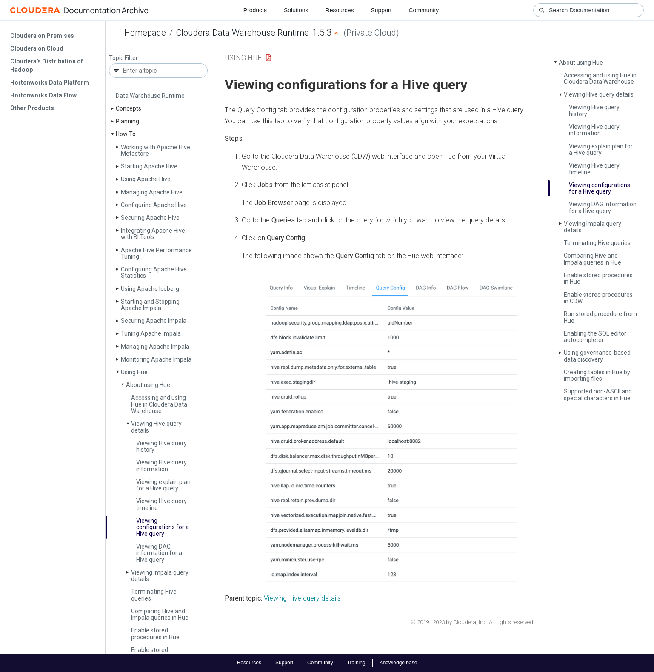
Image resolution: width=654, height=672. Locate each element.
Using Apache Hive (146, 179)
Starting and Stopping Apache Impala (150, 304)
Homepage (145, 33)
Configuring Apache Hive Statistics (154, 272)
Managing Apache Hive (152, 192)
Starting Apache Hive (149, 166)
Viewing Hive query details (156, 426)
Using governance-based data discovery (597, 355)
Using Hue (134, 372)
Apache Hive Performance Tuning (156, 253)
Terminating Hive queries (154, 594)
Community (424, 10)
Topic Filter (123, 58)
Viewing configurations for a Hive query (162, 527)
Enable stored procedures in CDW (156, 653)
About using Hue (148, 385)
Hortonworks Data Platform (49, 82)
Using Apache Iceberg (150, 288)
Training (356, 663)
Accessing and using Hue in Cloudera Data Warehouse (159, 404)
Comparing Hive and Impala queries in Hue (159, 614)
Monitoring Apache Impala (156, 359)
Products (255, 10)
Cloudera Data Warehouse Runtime (242, 33)
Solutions (296, 10)
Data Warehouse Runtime (150, 95)
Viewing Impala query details (159, 575)
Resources (340, 10)
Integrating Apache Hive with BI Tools (153, 233)
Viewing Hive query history (161, 446)
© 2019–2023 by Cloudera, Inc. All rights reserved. (472, 622)
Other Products (32, 108)
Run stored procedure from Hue (600, 317)
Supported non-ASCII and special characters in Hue (598, 394)
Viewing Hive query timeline (161, 504)
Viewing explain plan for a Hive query (163, 485)
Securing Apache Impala (153, 320)
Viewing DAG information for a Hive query (159, 553)
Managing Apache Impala (155, 346)
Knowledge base (398, 663)
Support (381, 10)
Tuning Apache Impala (151, 333)
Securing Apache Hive (150, 217)
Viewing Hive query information (161, 465)
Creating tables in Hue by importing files (597, 375)
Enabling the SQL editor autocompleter (595, 336)
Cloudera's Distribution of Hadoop (46, 65)
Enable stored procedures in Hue (155, 633)
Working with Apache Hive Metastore (155, 150)
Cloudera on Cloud (36, 48)
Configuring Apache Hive (154, 205)
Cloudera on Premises (42, 35)
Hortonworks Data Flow (43, 95)
